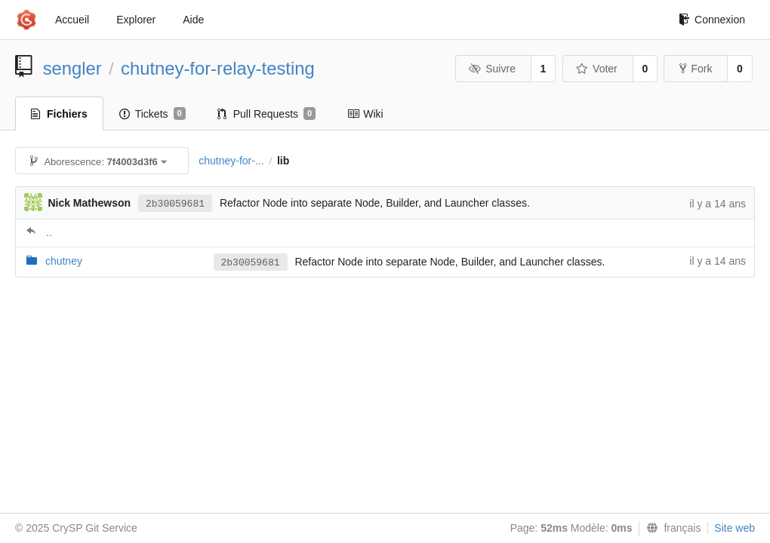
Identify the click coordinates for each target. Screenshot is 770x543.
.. (49, 232)
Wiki (365, 114)
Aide (193, 20)
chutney (63, 261)
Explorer (136, 20)
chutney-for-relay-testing (218, 68)
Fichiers (59, 114)
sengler (72, 68)
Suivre (492, 69)
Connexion (712, 20)
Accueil (72, 20)
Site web (734, 528)
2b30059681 (175, 204)
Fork (695, 69)
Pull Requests (266, 114)
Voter (597, 69)
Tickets (152, 114)
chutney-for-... (231, 160)
